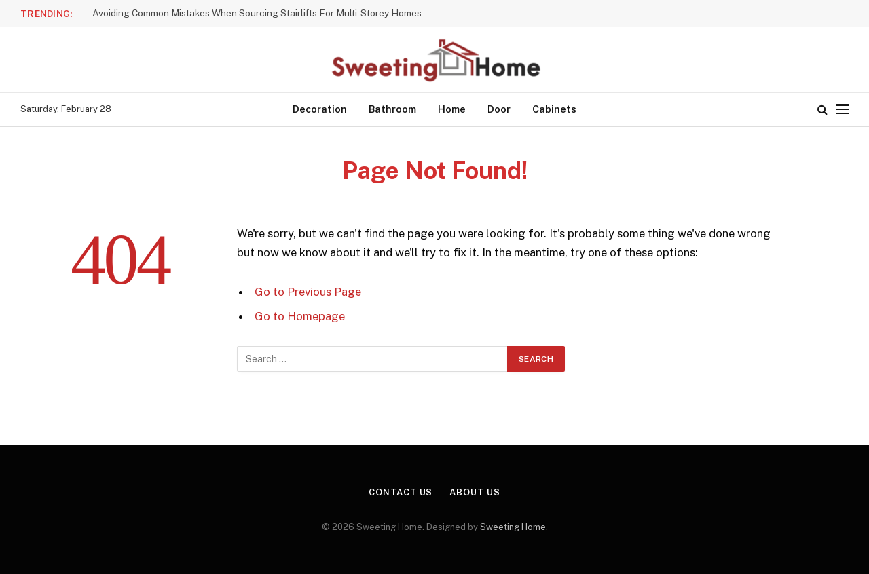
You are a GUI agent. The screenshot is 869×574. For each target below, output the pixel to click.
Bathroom (392, 109)
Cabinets (554, 109)
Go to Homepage (300, 316)
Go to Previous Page (308, 292)
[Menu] (842, 109)
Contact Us (400, 492)
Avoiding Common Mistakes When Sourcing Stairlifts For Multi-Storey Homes (257, 12)
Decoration (320, 109)
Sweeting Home (513, 527)
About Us (474, 492)
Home (452, 109)
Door (499, 109)
